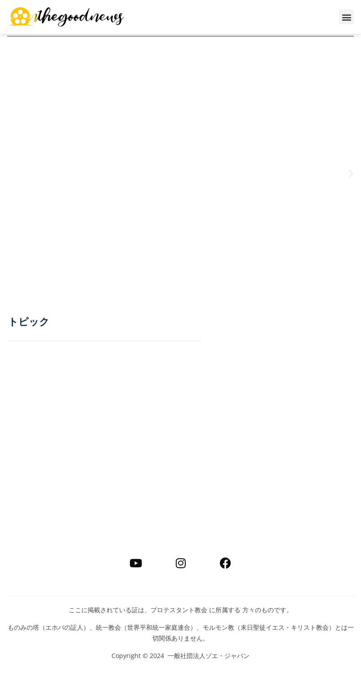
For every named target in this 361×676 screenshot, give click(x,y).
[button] (346, 16)
